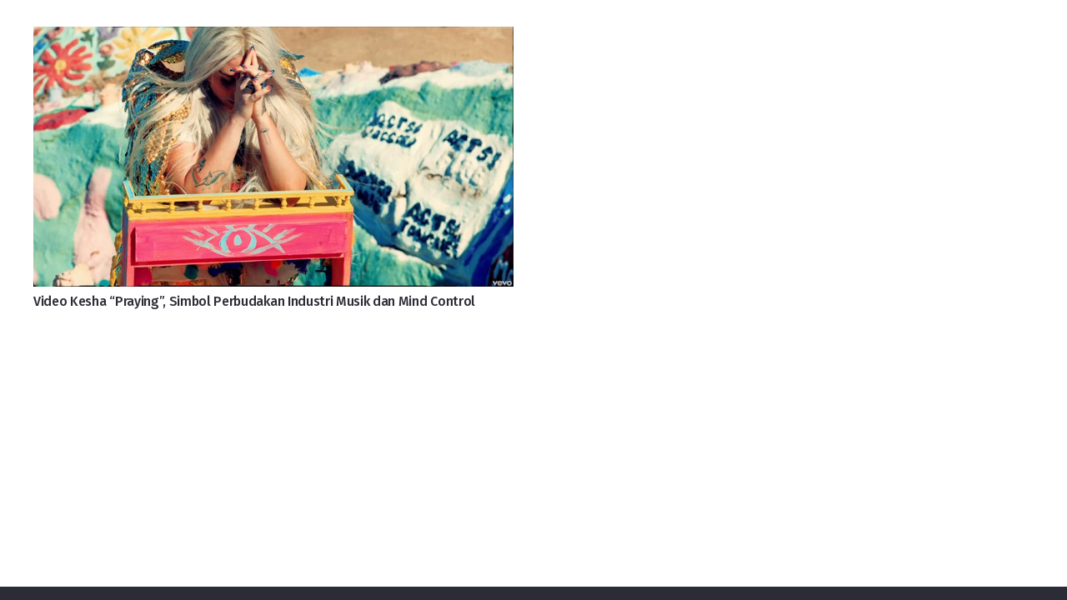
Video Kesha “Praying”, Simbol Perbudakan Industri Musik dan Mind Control (254, 301)
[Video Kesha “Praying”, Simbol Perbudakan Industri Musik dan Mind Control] (273, 40)
